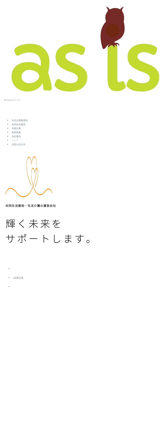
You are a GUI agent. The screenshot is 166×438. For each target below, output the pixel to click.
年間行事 (16, 128)
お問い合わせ (19, 144)
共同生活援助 (19, 124)
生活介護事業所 (20, 120)
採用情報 (16, 132)
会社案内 (16, 136)
